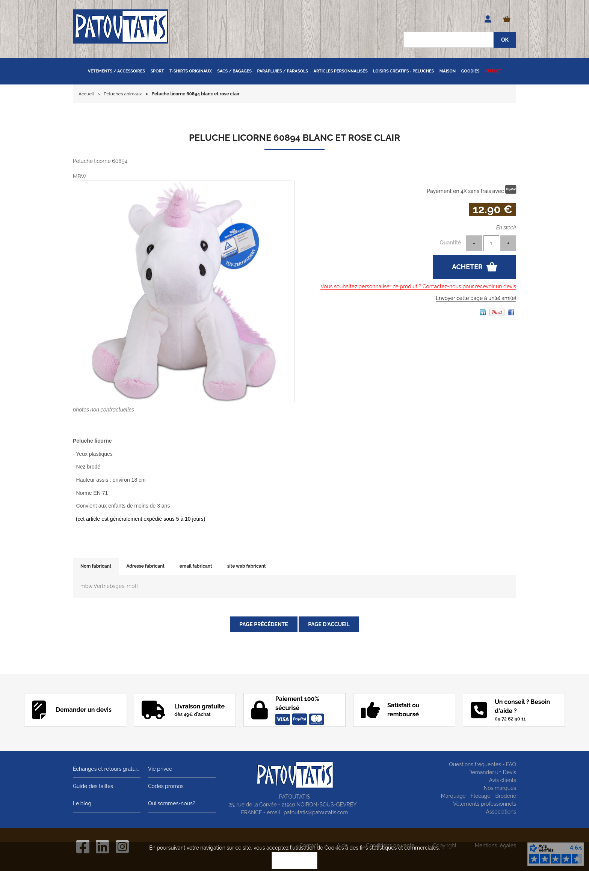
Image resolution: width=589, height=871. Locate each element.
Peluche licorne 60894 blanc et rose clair (294, 137)
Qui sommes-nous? (171, 803)
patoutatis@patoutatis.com (316, 812)
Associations (501, 812)
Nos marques (499, 788)
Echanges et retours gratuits (106, 769)
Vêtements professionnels (484, 804)
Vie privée (160, 769)
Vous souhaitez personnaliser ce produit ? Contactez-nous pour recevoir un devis (418, 286)
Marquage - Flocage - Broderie (478, 796)
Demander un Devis (492, 772)
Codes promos (166, 786)
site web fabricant (246, 566)
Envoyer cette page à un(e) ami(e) (476, 298)
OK (294, 860)
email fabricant (196, 566)
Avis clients (502, 780)
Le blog (82, 803)
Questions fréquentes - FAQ (482, 764)
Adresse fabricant (145, 566)
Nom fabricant (95, 566)
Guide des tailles (93, 786)
